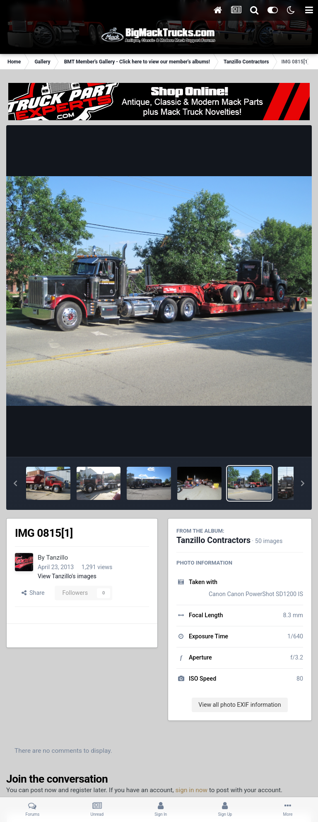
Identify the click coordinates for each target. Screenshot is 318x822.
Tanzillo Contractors (213, 540)
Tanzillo (57, 557)
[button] (15, 483)
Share (33, 592)
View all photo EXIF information (239, 704)
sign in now (192, 790)
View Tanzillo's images (67, 576)
